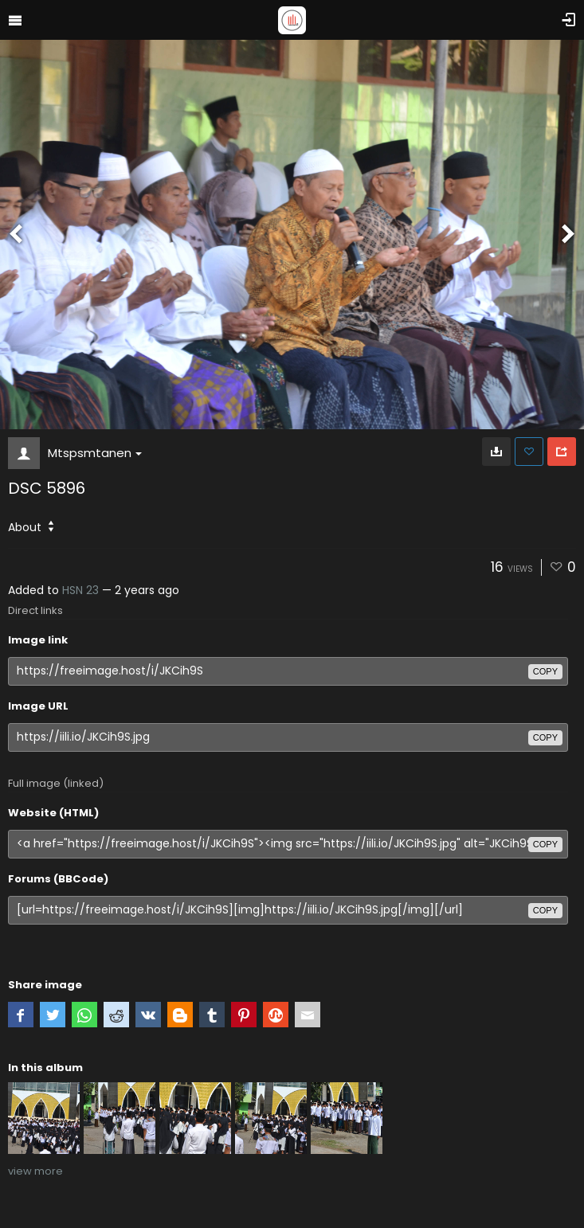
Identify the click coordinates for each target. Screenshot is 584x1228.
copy (545, 671)
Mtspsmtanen (95, 452)
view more (35, 1171)
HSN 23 (80, 590)
